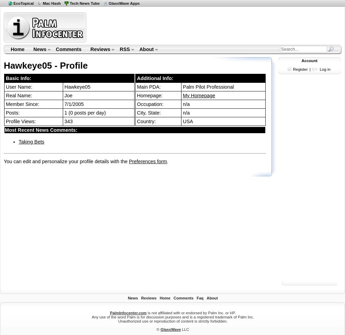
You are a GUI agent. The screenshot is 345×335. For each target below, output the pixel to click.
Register (300, 69)
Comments (68, 49)
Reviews (100, 50)
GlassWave (170, 329)
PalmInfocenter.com (128, 313)
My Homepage (199, 95)
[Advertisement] (309, 181)
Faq (200, 298)
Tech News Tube (85, 3)
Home (17, 49)
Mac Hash (52, 3)
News (40, 50)
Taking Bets (31, 142)
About (146, 50)
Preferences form (148, 161)
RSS (124, 50)
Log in (325, 69)
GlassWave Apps (124, 3)
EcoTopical (23, 3)
